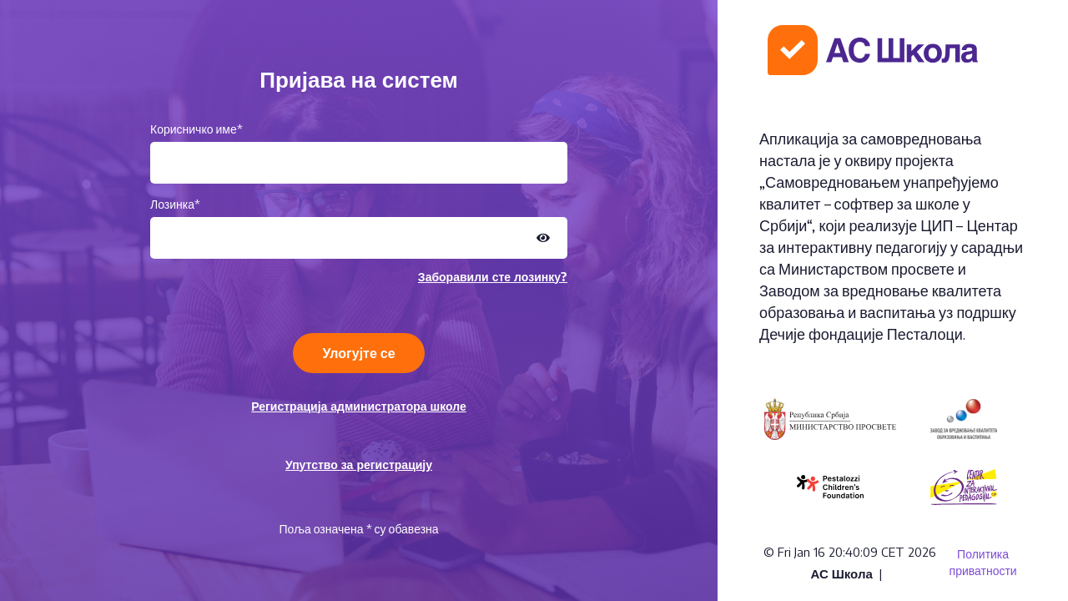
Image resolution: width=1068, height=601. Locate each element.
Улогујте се (358, 353)
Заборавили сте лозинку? (492, 277)
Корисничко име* (196, 129)
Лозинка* (175, 204)
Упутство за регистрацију (358, 464)
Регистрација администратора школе (358, 406)
